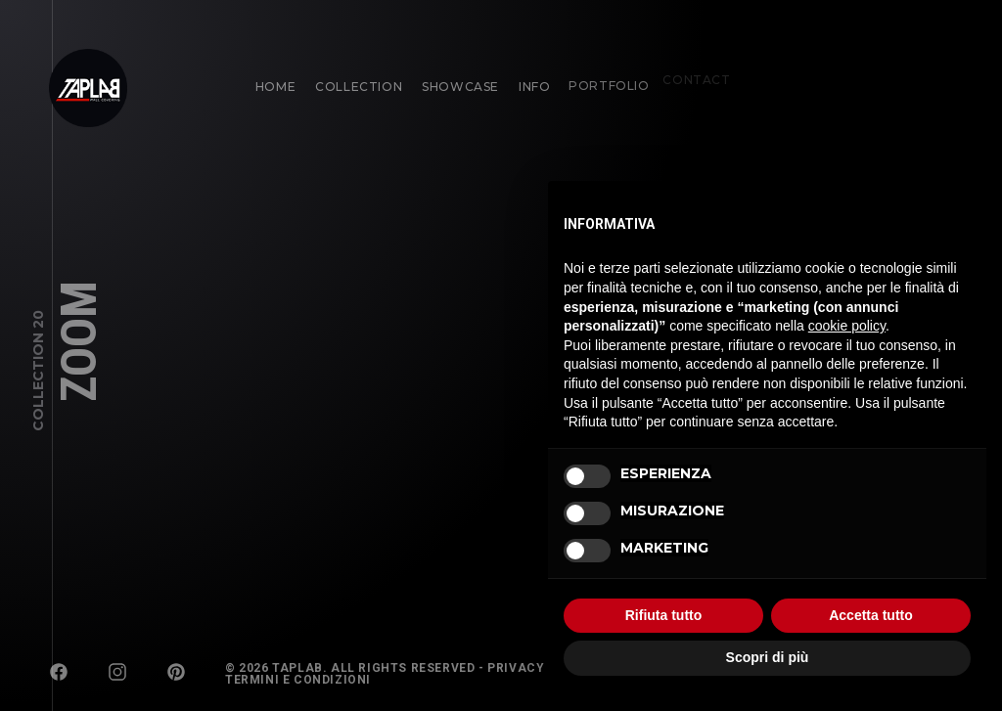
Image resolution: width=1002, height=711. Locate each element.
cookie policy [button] (847, 325)
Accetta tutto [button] (871, 615)
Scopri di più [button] (767, 657)
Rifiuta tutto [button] (664, 615)
